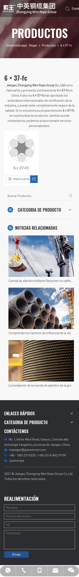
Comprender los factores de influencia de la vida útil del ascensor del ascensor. (41, 333)
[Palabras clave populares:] (70, 196)
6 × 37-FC (21, 168)
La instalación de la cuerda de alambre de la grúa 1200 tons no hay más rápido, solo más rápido (41, 385)
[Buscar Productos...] (37, 196)
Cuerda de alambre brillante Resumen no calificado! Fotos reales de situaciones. (41, 281)
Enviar (16, 554)
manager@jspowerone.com (27, 450)
